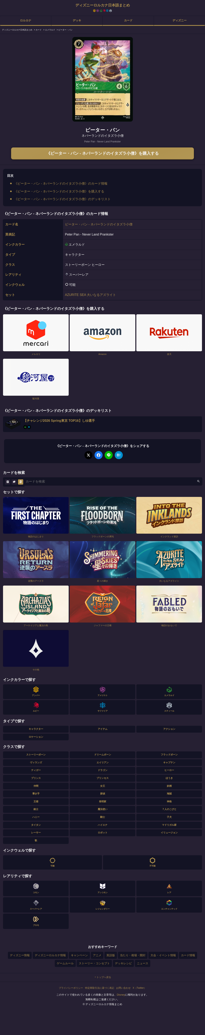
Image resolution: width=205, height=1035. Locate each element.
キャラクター (36, 729)
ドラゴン (102, 770)
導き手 (36, 793)
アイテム (102, 729)
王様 (36, 801)
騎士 (102, 817)
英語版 (110, 955)
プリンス (36, 778)
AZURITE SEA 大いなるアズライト (90, 295)
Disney (121, 994)
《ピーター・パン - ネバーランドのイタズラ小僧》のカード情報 (60, 183)
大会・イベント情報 (163, 955)
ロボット (102, 832)
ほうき (169, 778)
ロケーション (36, 736)
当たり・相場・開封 (132, 955)
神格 (169, 801)
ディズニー (179, 20)
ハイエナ (102, 825)
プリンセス (103, 778)
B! (119, 455)
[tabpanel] (102, 79)
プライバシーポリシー (71, 988)
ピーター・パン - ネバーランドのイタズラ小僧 (98, 224)
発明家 (102, 801)
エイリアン (103, 762)
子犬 (169, 817)
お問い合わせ (123, 988)
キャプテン (169, 762)
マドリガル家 (169, 825)
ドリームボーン (102, 754)
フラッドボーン (169, 754)
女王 (102, 786)
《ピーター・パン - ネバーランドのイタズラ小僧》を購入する (102, 153)
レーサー (36, 832)
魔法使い (102, 809)
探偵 (102, 793)
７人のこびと (169, 809)
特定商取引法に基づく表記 (99, 988)
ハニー (36, 817)
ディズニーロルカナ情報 (50, 955)
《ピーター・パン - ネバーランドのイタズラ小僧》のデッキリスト (62, 199)
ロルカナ (25, 20)
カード (128, 20)
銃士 (36, 809)
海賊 (169, 793)
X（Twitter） (139, 988)
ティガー (36, 770)
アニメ (97, 955)
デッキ (77, 20)
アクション (169, 729)
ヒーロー (169, 770)
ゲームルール (65, 963)
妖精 (169, 786)
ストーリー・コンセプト (94, 963)
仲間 (36, 786)
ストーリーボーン (36, 754)
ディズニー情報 (20, 955)
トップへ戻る (102, 977)
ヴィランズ (36, 762)
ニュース (142, 963)
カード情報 (188, 955)
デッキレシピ (123, 963)
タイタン (36, 825)
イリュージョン (169, 832)
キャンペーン (79, 955)
